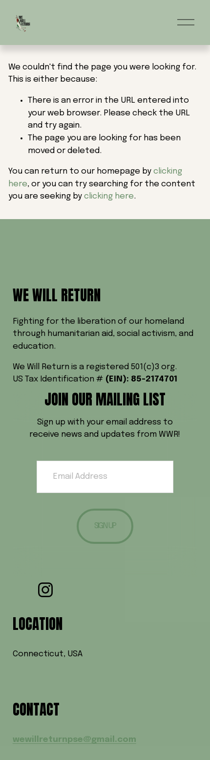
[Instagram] (45, 590)
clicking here (109, 196)
